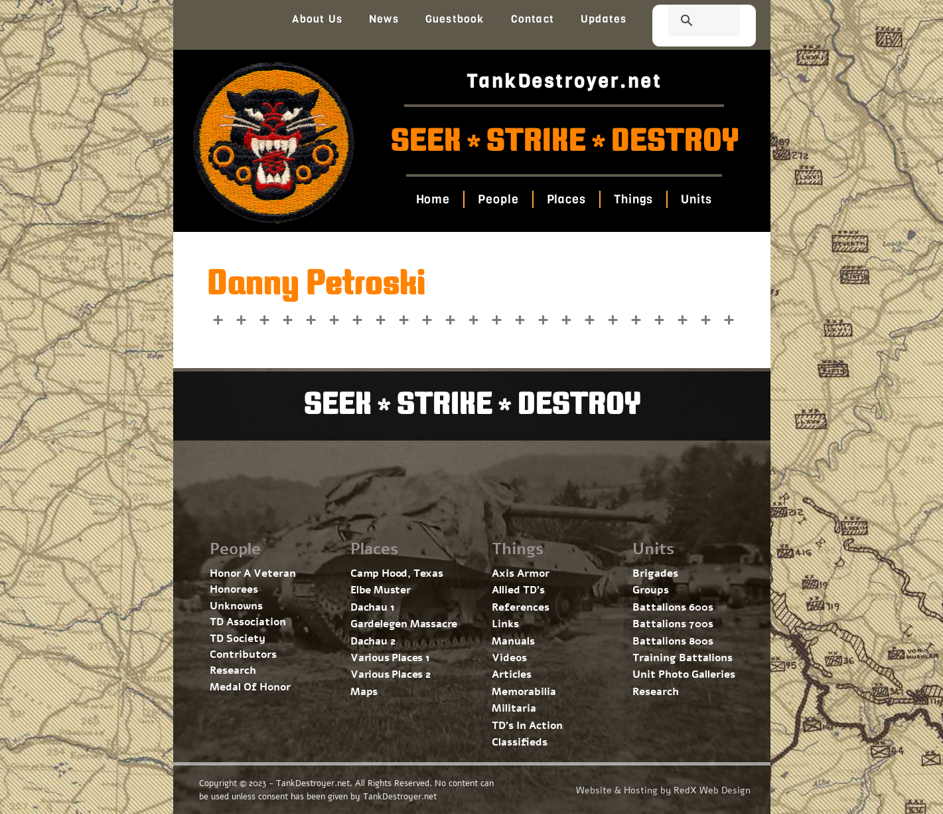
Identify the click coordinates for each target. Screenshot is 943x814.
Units (696, 199)
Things (633, 199)
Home (433, 199)
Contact (532, 19)
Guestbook (454, 19)
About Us (317, 19)
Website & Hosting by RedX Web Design (663, 790)
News (384, 19)
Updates (603, 19)
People (498, 199)
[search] (688, 22)
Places (566, 199)
